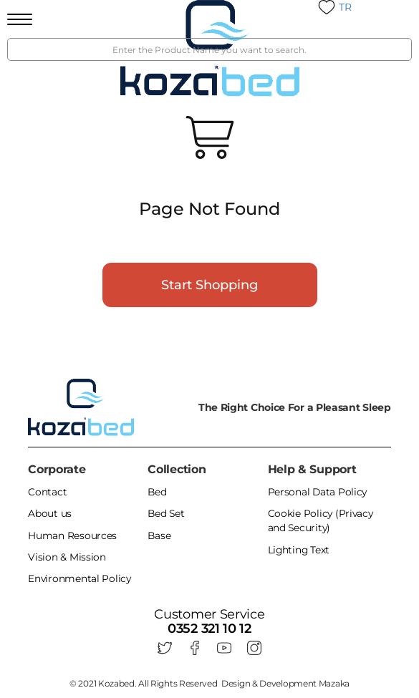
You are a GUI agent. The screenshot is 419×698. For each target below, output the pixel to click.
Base (159, 535)
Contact (47, 492)
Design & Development (285, 681)
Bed (157, 492)
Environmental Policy (80, 578)
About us (50, 514)
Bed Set (167, 514)
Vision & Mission (66, 557)
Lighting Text (299, 549)
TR (345, 7)
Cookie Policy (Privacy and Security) (321, 521)
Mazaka (334, 681)
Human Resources (72, 535)
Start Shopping (209, 285)
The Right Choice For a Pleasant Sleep (294, 407)
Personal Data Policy (318, 492)
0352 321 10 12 (209, 628)
